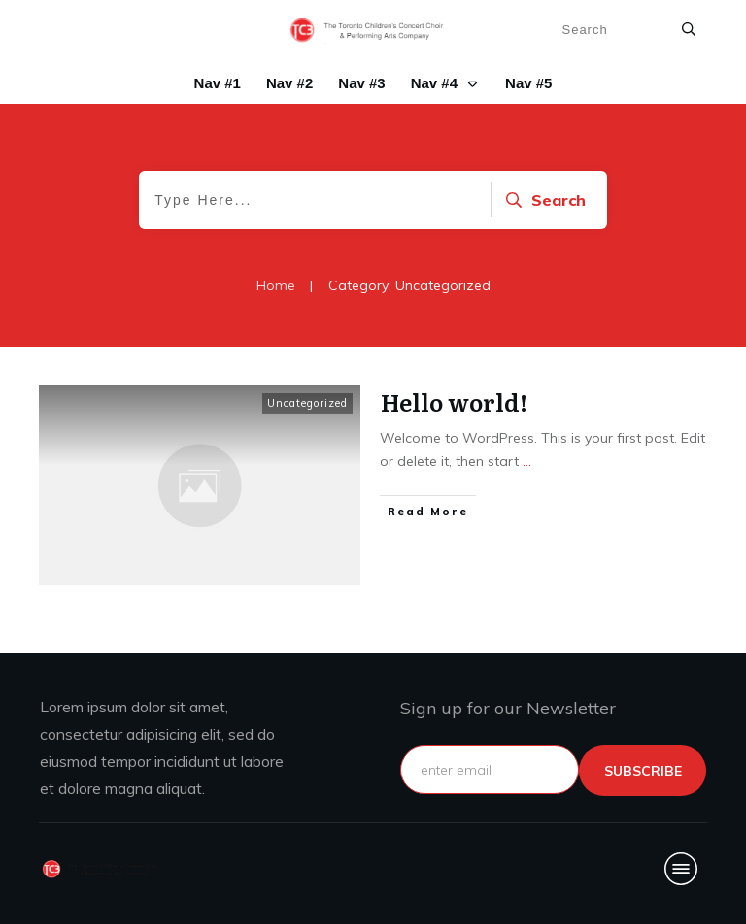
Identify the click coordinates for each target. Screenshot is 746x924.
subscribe (643, 770)
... (527, 461)
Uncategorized (307, 403)
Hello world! (454, 401)
